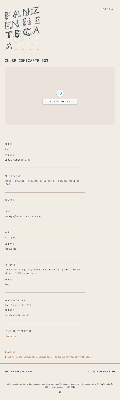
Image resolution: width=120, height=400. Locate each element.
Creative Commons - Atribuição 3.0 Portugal (84, 384)
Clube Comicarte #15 (100, 372)
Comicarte (10, 336)
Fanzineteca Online (65, 357)
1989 (10, 357)
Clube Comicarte (26, 357)
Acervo (11, 352)
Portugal (85, 357)
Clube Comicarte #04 (19, 372)
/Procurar (107, 9)
